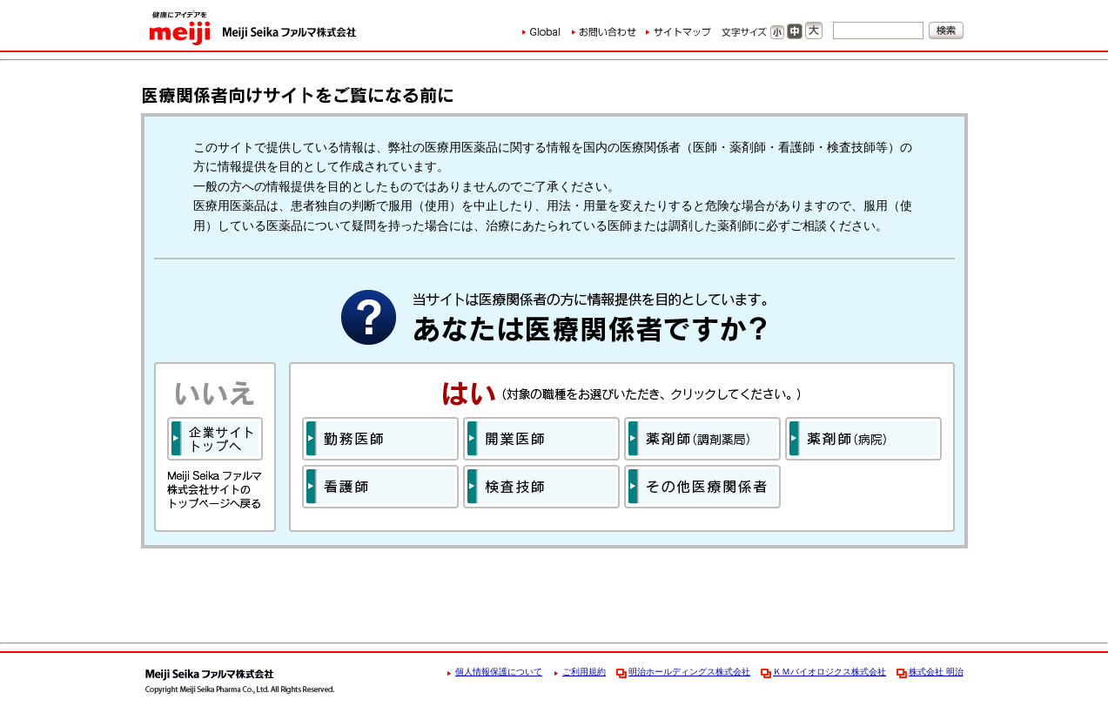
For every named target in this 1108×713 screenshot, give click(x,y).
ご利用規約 (584, 671)
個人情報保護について (498, 671)
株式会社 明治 (936, 671)
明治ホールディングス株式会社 (689, 671)
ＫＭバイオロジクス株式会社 (829, 671)
